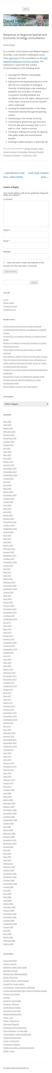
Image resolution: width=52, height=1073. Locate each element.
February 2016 (9, 733)
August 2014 (8, 770)
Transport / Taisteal (11, 155)
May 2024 (7, 488)
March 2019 (8, 636)
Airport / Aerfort (10, 964)
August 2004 (8, 944)
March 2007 (8, 863)
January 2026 (8, 435)
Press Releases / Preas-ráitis (15, 1031)
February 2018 (9, 672)
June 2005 (7, 934)
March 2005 (8, 937)
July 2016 (7, 726)
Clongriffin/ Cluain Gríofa (13, 984)
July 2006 (7, 890)
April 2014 (7, 776)
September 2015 (10, 746)
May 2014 (7, 773)
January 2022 (8, 552)
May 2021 (7, 572)
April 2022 (7, 542)
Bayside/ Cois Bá (10, 970)
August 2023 (8, 502)
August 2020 (8, 592)
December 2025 (9, 438)
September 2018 (10, 649)
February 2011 (9, 780)
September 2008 (10, 820)
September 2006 (10, 883)
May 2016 (7, 729)
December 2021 (9, 555)
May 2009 (7, 796)
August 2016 (8, 723)
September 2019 (10, 619)
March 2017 (8, 703)
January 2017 (8, 709)
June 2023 (7, 505)
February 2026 (9, 431)
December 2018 (9, 642)
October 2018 (8, 646)
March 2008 (8, 830)
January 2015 (8, 763)
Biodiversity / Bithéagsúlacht (15, 974)
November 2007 (10, 843)
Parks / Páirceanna (11, 1021)
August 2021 (8, 565)
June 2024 (7, 485)
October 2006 (8, 880)
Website (7, 251)
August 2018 (8, 652)
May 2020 (7, 595)
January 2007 (8, 870)
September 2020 (10, 589)
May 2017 (7, 696)
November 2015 (10, 743)
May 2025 (7, 455)
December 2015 (9, 739)
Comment (7, 199)
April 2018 (7, 666)
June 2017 (7, 693)
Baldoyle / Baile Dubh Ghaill (15, 967)
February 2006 (9, 907)
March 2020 (8, 602)
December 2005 (9, 914)
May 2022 (7, 538)
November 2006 (10, 877)
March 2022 (8, 545)
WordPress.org (9, 309)
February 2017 (9, 706)
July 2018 (7, 656)
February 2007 (9, 867)
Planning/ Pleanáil (35, 152)
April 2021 (7, 575)
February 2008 (9, 833)
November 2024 (10, 472)
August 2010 (8, 783)
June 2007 (7, 853)
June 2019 (7, 626)
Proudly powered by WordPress (16, 1068)
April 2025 (7, 458)
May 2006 (7, 897)
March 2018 (8, 669)
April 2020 (7, 599)
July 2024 (7, 482)
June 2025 (7, 451)
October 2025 (8, 441)
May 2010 (7, 786)
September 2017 (10, 686)
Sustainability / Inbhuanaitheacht (17, 1034)
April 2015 (7, 759)
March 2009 (8, 800)
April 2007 (7, 860)
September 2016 (10, 719)
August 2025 (8, 445)
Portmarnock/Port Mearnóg (14, 1027)
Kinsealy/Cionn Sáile (12, 1011)
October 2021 (8, 559)
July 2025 (7, 448)
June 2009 (7, 793)
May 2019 (7, 629)
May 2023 (7, 508)
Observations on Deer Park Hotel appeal (20, 386)
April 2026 (7, 425)
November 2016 (10, 716)
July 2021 (7, 569)
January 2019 (8, 639)
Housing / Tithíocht (11, 1004)
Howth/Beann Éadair (12, 1007)
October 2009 (8, 790)
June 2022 (7, 535)
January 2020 (8, 605)
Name (7, 230)
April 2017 (7, 699)
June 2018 (7, 659)
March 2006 (8, 903)
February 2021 (9, 582)
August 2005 (8, 927)
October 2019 (8, 615)
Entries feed (8, 303)
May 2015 (7, 756)
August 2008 (8, 823)
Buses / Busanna (10, 977)
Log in (5, 299)
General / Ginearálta (18, 152)
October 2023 (8, 498)
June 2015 (7, 753)
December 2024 (9, 468)
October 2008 (8, 816)
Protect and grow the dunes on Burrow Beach (22, 326)
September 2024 (10, 475)
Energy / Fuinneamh (11, 994)
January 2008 (8, 837)
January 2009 (8, 806)
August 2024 (8, 478)
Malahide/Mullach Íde (12, 1014)
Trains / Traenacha (11, 1041)
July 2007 (7, 850)
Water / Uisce (9, 1051)
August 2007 (8, 847)
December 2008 (9, 810)
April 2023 (7, 512)
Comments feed (10, 306)
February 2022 (9, 549)
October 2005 (8, 920)
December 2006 (9, 873)
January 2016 (8, 736)
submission (14, 58)
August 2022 (8, 532)
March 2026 (8, 428)
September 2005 (10, 924)
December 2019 (9, 609)
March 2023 (8, 515)
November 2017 (10, 679)
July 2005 (7, 930)
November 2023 (10, 495)
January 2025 (8, 465)
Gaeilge (6, 997)
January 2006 (8, 910)
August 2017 (8, 689)
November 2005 (10, 917)
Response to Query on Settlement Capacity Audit (23, 376)
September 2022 (10, 528)
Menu (26, 9)
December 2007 (9, 840)
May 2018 (7, 662)
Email (6, 241)
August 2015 (8, 749)
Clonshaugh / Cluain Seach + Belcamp (19, 987)
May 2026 (7, 421)
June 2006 (7, 893)
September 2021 (10, 562)
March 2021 (8, 579)
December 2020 (9, 585)
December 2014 (9, 766)
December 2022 (9, 522)
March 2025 (8, 461)
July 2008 (7, 826)
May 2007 (7, 857)
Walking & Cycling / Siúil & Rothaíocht (18, 1047)
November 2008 (10, 813)
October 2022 (8, 525)
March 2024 (8, 492)
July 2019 (7, 622)
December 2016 (9, 713)
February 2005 (9, 940)
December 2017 (9, 676)
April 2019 (7, 632)
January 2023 (8, 518)
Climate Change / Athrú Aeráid (16, 981)
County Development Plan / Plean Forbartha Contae (25, 991)
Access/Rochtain (10, 960)
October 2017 (8, 682)
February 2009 (9, 803)
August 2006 (8, 887)
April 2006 (7, 900)
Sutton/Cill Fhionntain (12, 1037)
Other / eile (8, 1017)
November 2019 (10, 612)
